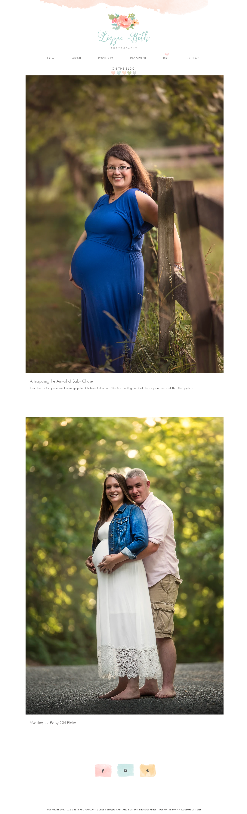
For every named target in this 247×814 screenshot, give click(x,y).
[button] (106, 58)
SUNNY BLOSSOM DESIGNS (187, 809)
